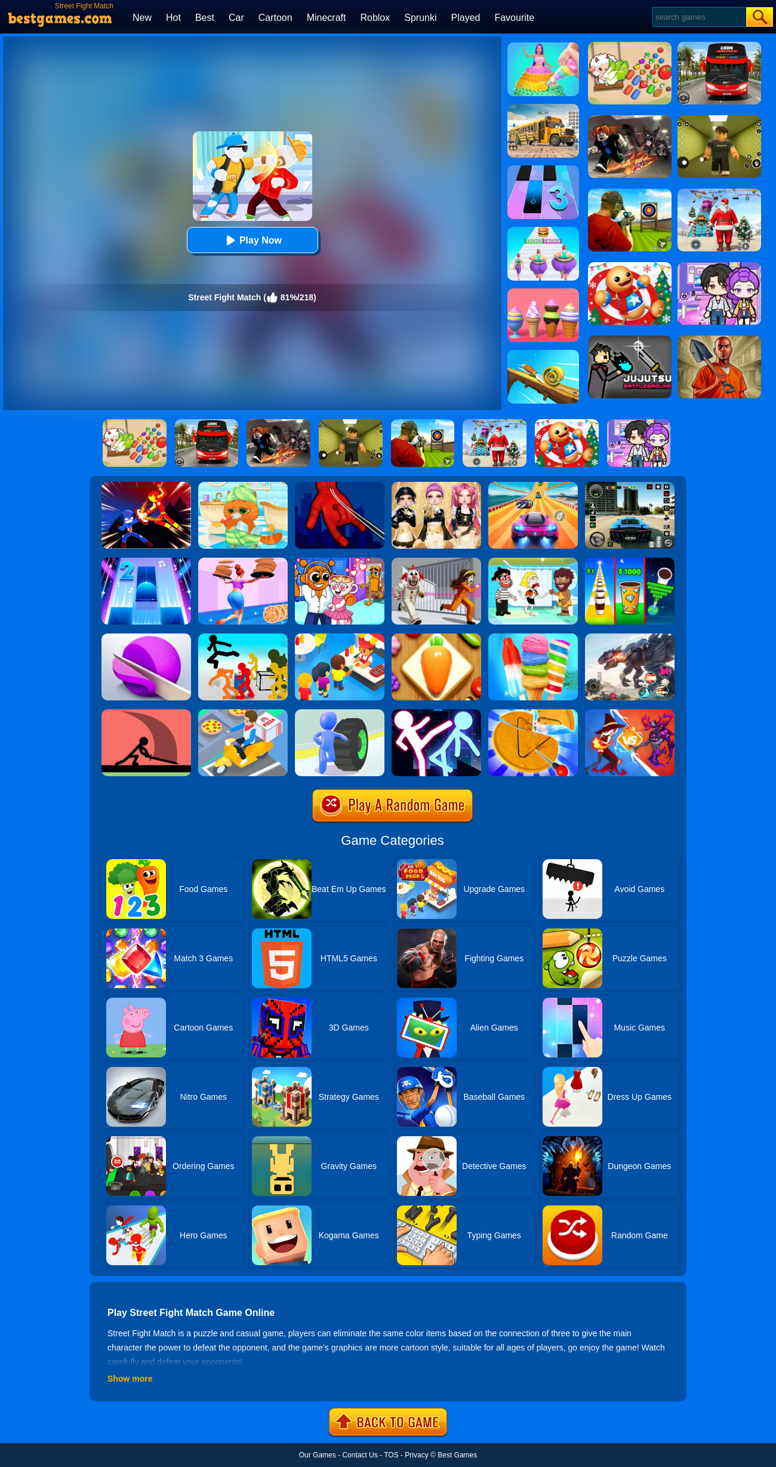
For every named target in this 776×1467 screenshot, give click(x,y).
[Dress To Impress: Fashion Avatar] (436, 486)
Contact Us (359, 1455)
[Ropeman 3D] (339, 486)
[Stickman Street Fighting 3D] (243, 637)
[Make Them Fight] (146, 713)
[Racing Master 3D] (533, 486)
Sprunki (420, 18)
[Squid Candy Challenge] (533, 713)
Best (204, 18)
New (142, 18)
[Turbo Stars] (339, 713)
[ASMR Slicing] (146, 637)
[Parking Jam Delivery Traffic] (243, 713)
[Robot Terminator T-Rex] (630, 637)
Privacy (416, 1455)
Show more (129, 1378)
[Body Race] (543, 231)
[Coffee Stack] (630, 562)
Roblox (375, 18)
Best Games (457, 1455)
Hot (173, 18)
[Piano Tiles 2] (146, 562)
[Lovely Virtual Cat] (243, 486)
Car (236, 18)
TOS (391, 1455)
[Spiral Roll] (543, 354)
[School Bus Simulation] (543, 108)
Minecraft (326, 18)
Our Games (317, 1455)
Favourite (514, 18)
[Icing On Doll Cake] (543, 46)
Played (466, 18)
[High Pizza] (243, 562)
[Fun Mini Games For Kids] (339, 562)
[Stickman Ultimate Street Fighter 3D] (436, 713)
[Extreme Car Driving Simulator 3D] (630, 486)
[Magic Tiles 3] (543, 169)
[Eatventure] (339, 637)
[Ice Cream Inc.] (543, 292)
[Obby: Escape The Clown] (436, 562)
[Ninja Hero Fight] (146, 486)
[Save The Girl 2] (533, 562)
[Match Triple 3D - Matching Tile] (436, 637)
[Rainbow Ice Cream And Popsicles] (533, 637)
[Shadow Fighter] (630, 713)
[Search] (698, 17)
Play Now (252, 240)
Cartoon (275, 18)
